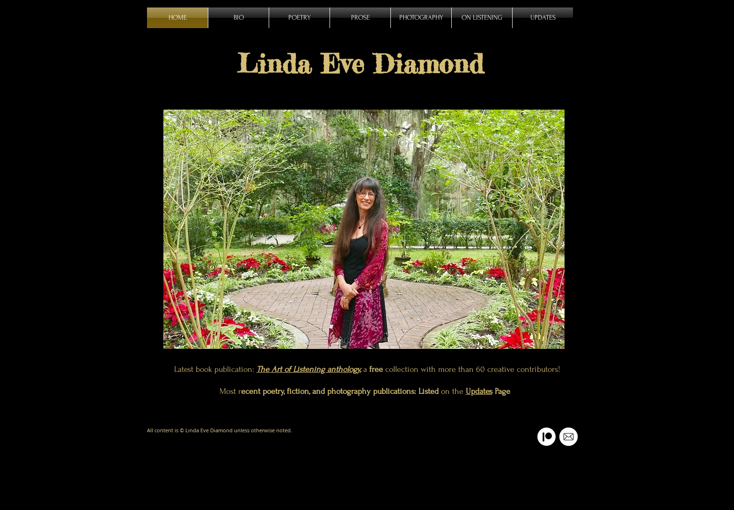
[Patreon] (546, 437)
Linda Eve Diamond (360, 64)
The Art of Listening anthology (308, 369)
